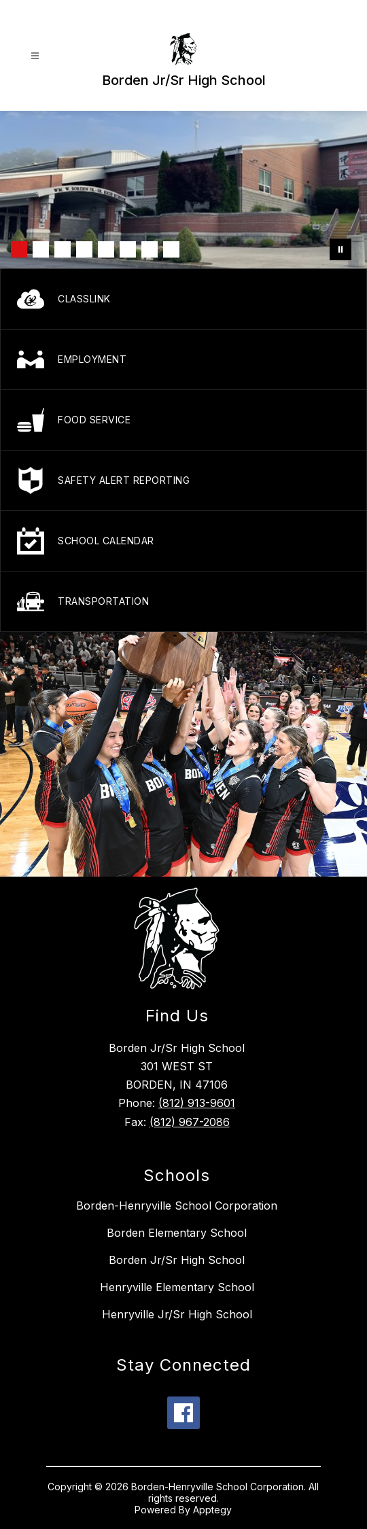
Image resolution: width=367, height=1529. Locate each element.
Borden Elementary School (177, 1233)
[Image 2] (41, 249)
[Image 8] (171, 249)
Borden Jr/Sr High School (177, 1260)
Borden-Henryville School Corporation (176, 1205)
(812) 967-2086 (190, 1122)
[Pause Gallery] (340, 249)
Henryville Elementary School (177, 1287)
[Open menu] (35, 56)
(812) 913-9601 (196, 1103)
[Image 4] (84, 249)
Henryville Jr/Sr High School (177, 1314)
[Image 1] (19, 249)
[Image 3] (62, 249)
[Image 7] (149, 249)
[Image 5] (106, 249)
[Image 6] (128, 249)
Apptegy (212, 1509)
